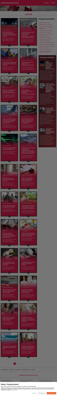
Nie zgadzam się (42, 393)
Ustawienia (34, 393)
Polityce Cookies (13, 389)
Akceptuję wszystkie (51, 393)
